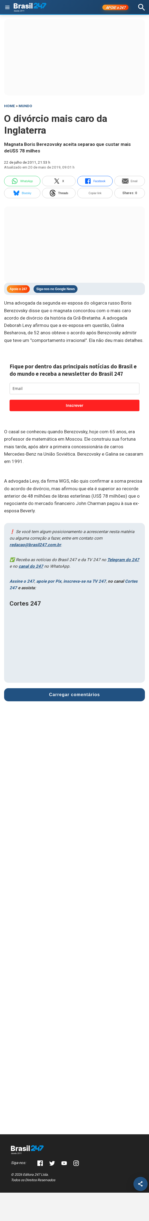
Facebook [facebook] (95, 181)
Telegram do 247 (123, 559)
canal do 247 (31, 566)
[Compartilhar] (140, 1184)
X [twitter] (58, 181)
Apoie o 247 (18, 289)
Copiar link (95, 193)
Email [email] (130, 181)
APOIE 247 (116, 7)
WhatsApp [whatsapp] (22, 181)
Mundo (25, 106)
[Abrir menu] (7, 7)
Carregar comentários (74, 694)
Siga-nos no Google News (55, 289)
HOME (9, 106)
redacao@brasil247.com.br (35, 544)
